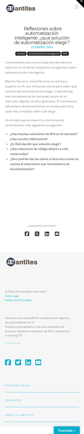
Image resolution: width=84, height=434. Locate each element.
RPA (65, 53)
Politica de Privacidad (18, 300)
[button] (80, 4)
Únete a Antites (19, 415)
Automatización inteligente (44, 53)
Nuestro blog (17, 385)
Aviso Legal (12, 296)
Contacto (13, 400)
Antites (21, 53)
